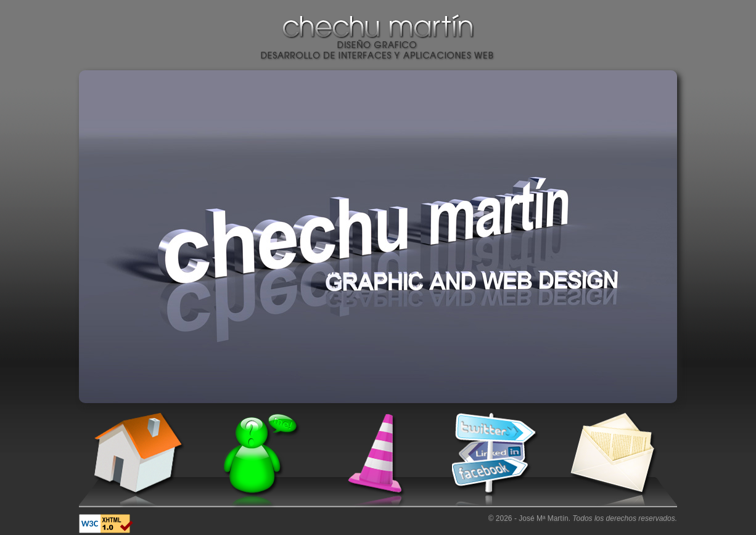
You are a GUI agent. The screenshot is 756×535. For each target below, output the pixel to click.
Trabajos (375, 461)
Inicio (138, 461)
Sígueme (493, 461)
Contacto (611, 461)
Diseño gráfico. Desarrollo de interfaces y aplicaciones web (378, 49)
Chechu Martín (378, 27)
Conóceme (256, 461)
